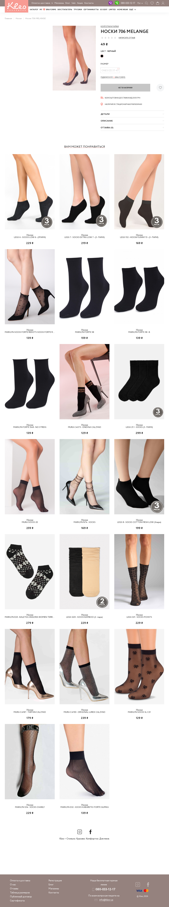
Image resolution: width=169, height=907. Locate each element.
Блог (67, 3)
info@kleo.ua (106, 899)
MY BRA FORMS (48, 9)
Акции (80, 3)
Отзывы (14, 888)
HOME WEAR (122, 9)
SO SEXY (103, 9)
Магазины (59, 3)
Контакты (89, 3)
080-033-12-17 (128, 3)
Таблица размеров (20, 892)
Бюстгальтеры (65, 9)
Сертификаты (17, 901)
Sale (73, 3)
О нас (13, 884)
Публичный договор (21, 896)
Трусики (78, 9)
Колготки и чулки (110, 26)
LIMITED (112, 9)
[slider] (109, 38)
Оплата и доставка (40, 3)
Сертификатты (91, 9)
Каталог (34, 9)
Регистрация (55, 880)
